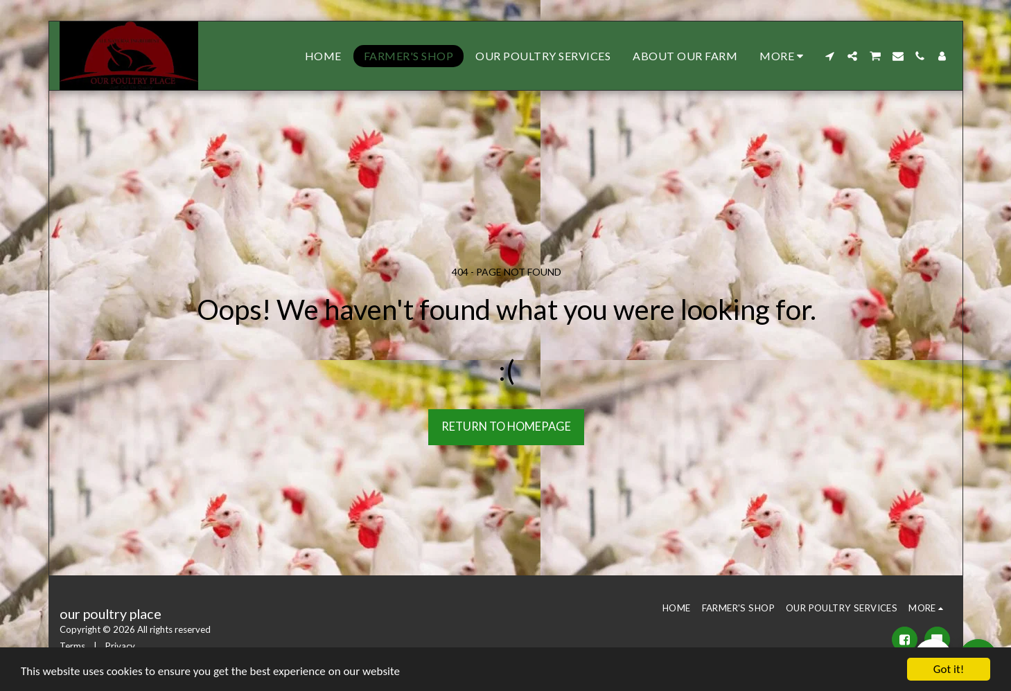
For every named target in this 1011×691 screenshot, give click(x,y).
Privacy (120, 646)
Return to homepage (506, 426)
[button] (830, 56)
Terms (72, 646)
